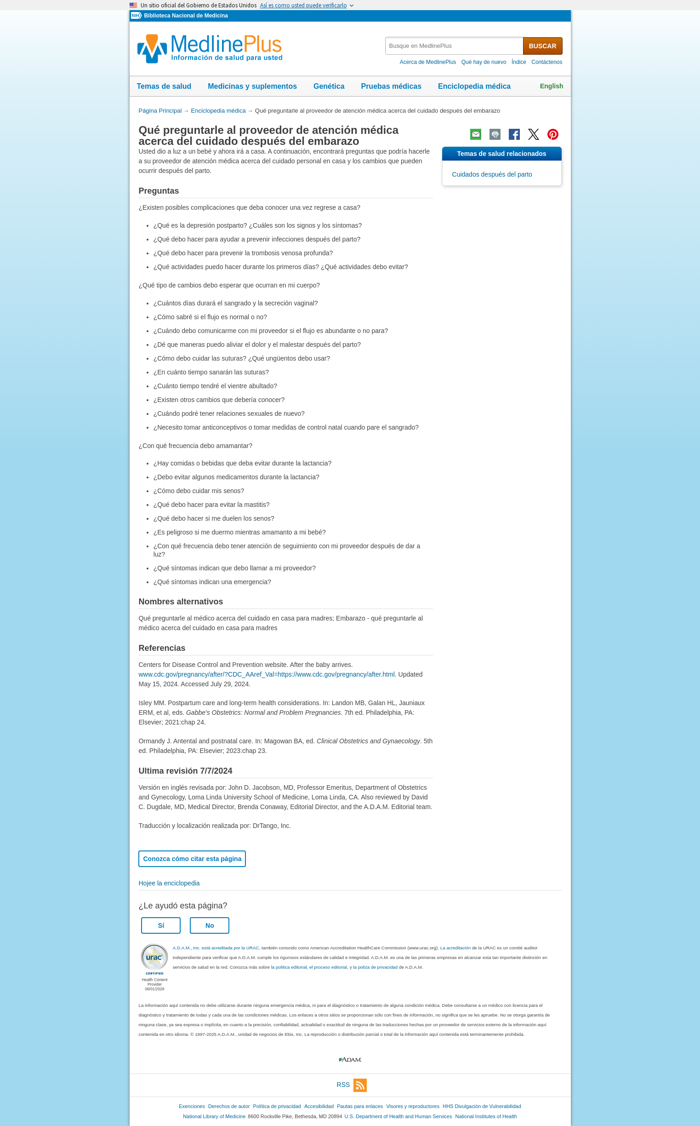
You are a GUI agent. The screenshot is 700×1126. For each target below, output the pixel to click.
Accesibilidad (319, 1106)
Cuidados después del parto (492, 174)
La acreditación (455, 947)
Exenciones (192, 1106)
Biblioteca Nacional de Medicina (186, 15)
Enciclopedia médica (474, 86)
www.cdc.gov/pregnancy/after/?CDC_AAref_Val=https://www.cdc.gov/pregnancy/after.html (266, 674)
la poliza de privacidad (375, 967)
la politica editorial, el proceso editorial (309, 967)
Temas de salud (164, 86)
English (551, 86)
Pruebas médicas (391, 86)
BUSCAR (543, 46)
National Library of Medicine (214, 1116)
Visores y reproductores (412, 1106)
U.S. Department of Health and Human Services (398, 1116)
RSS (352, 1085)
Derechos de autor (229, 1106)
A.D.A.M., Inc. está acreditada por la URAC (216, 947)
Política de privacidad (277, 1106)
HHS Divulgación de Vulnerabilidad (482, 1106)
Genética (329, 86)
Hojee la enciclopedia (168, 883)
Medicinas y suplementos (252, 86)
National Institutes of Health (486, 1116)
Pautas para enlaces (360, 1106)
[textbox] (454, 46)
